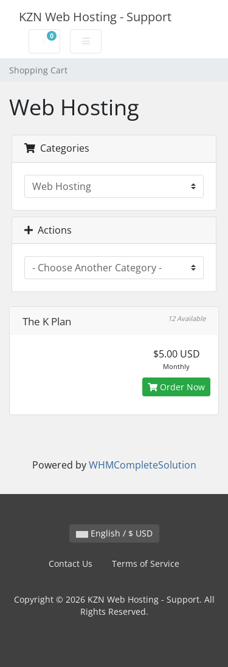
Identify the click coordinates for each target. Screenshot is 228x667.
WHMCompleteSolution (142, 465)
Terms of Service (145, 563)
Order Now (176, 387)
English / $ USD (114, 533)
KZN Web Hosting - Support (95, 16)
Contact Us (70, 563)
